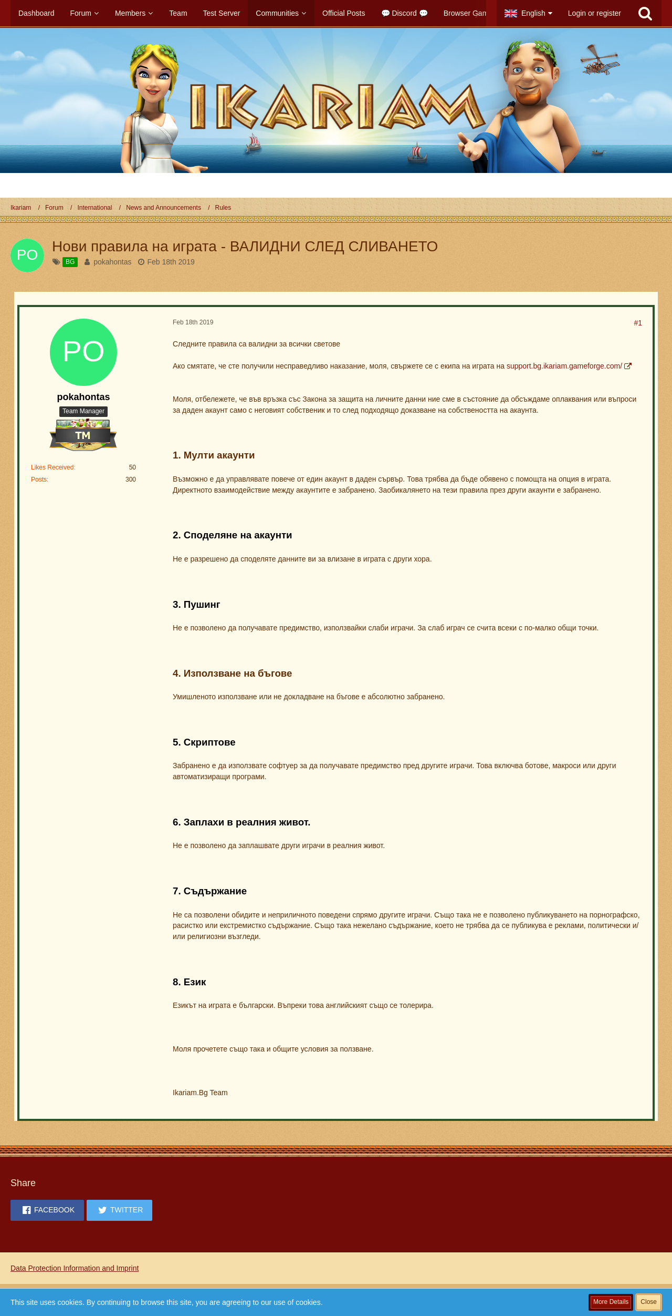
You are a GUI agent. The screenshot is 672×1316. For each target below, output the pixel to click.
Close (648, 1301)
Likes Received (52, 467)
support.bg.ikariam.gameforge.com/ (564, 366)
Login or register (594, 13)
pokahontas (112, 262)
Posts (39, 479)
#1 (638, 323)
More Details (610, 1301)
